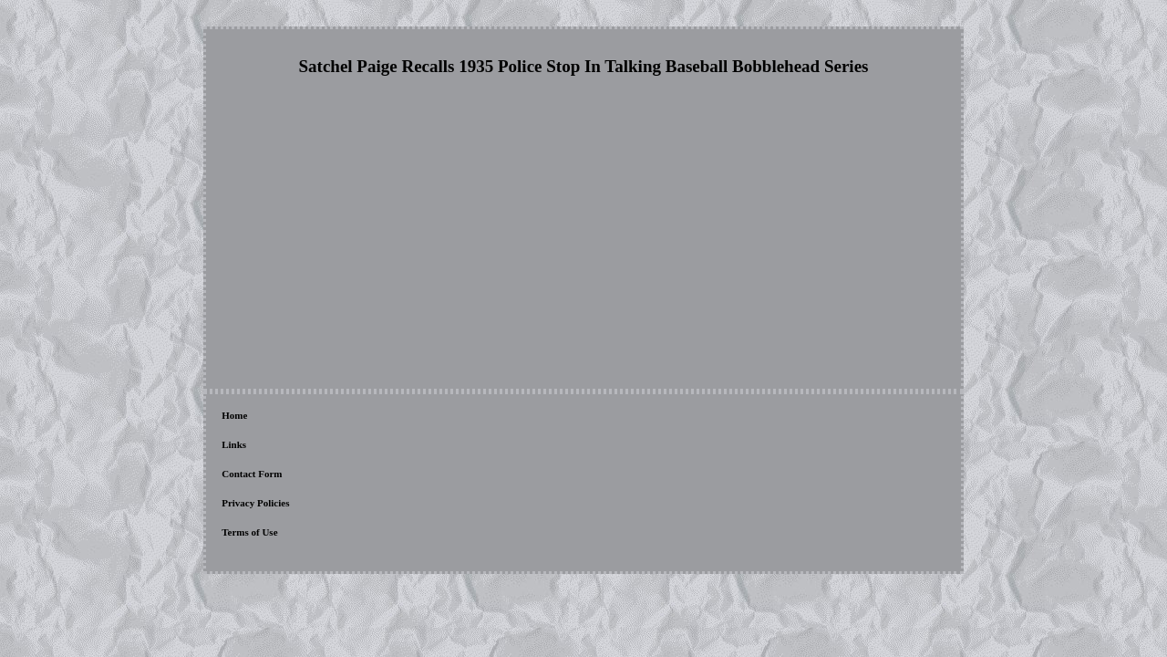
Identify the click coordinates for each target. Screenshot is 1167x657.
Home (234, 417)
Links (275, 417)
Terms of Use (490, 417)
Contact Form (333, 417)
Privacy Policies (413, 417)
